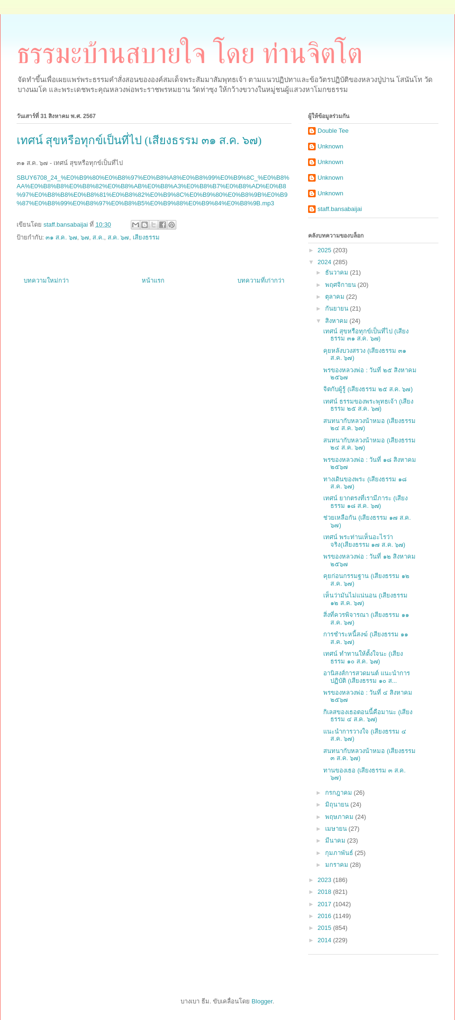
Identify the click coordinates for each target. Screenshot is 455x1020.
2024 (325, 262)
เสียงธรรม (146, 237)
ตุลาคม (335, 296)
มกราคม (337, 864)
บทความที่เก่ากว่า (260, 280)
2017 (325, 904)
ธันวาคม (337, 272)
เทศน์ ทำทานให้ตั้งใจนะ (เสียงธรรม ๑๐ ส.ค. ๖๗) (363, 657)
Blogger (262, 1001)
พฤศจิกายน (341, 284)
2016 (325, 915)
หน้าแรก (153, 280)
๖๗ (85, 237)
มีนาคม (336, 840)
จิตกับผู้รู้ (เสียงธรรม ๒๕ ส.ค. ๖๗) (367, 389)
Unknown (330, 146)
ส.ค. (98, 237)
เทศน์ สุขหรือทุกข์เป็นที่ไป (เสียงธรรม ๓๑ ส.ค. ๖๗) (366, 335)
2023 (325, 879)
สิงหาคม (337, 320)
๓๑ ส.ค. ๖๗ (61, 237)
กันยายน (337, 308)
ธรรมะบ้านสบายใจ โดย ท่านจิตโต (190, 53)
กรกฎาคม (339, 792)
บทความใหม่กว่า (46, 280)
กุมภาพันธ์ (340, 852)
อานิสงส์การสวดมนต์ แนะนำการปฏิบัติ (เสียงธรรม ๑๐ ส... (366, 677)
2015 (325, 927)
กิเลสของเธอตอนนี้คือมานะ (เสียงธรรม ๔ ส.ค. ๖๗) (367, 715)
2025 (325, 250)
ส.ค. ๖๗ (118, 237)
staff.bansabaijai (340, 208)
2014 (325, 940)
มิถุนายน (338, 804)
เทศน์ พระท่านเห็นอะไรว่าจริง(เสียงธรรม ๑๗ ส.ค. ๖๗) (364, 540)
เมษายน (337, 828)
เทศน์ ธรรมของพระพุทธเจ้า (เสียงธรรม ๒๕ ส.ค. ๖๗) (368, 405)
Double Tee (333, 130)
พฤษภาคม (340, 816)
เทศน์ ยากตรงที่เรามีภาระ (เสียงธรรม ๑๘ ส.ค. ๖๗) (365, 502)
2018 (325, 891)
